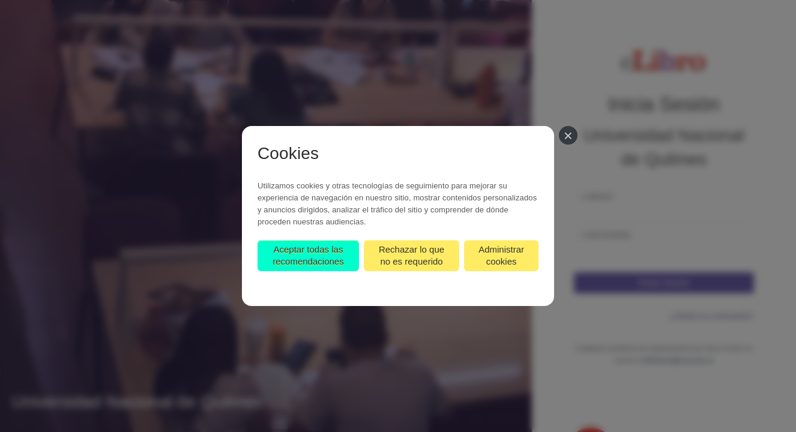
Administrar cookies (501, 255)
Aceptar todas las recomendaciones (308, 255)
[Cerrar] (568, 135)
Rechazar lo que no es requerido (411, 255)
